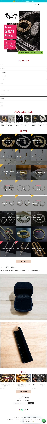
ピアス (1, 83)
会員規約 (34, 417)
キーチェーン (3, 94)
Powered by (23, 421)
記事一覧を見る (23, 391)
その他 (1, 105)
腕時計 (1, 102)
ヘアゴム (2, 98)
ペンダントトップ (4, 72)
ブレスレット (3, 76)
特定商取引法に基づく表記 (26, 417)
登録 (31, 403)
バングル (2, 79)
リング (1, 64)
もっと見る (23, 261)
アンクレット (3, 87)
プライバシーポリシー (15, 417)
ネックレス (2, 68)
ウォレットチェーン (4, 90)
